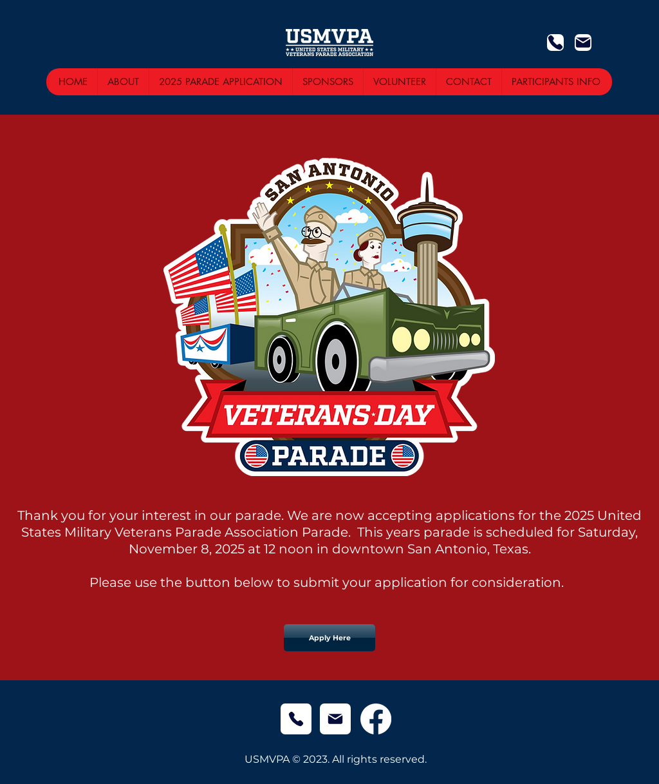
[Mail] (583, 42)
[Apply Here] (329, 637)
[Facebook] (375, 718)
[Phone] (555, 42)
